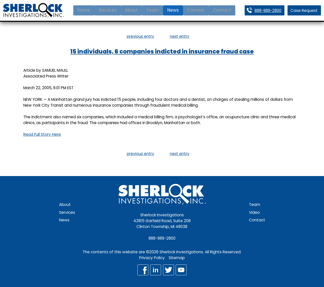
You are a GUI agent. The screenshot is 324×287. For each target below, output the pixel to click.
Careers (195, 10)
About (131, 10)
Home (84, 10)
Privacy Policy (152, 257)
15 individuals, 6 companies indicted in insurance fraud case (162, 51)
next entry (179, 36)
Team (152, 10)
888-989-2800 (268, 10)
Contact (222, 10)
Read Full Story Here (42, 134)
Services (108, 10)
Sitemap (177, 257)
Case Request (304, 10)
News (173, 10)
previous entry (140, 36)
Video (254, 212)
